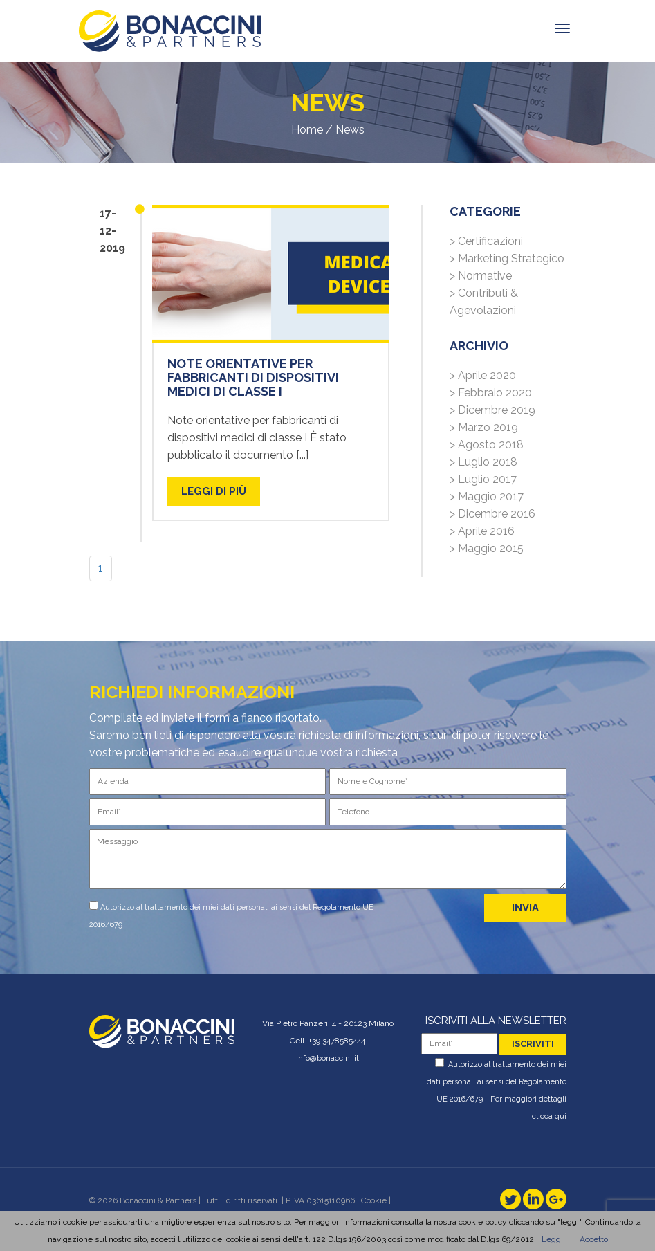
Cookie (374, 1200)
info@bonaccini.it (327, 1058)
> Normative (481, 275)
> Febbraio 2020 (491, 392)
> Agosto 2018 (487, 444)
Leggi (552, 1239)
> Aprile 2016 (482, 531)
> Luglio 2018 (483, 461)
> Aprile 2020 (483, 375)
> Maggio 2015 (487, 548)
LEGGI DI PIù (213, 491)
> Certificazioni (486, 241)
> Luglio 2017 (483, 479)
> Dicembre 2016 (492, 513)
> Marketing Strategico (507, 258)
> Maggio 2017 (487, 496)
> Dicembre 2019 (492, 410)
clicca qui (549, 1116)
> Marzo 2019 (484, 427)
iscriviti (533, 1044)
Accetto (594, 1239)
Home (307, 129)
